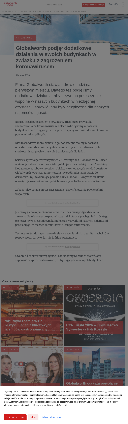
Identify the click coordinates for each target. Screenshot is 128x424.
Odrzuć (33, 417)
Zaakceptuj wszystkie (15, 417)
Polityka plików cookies (52, 417)
